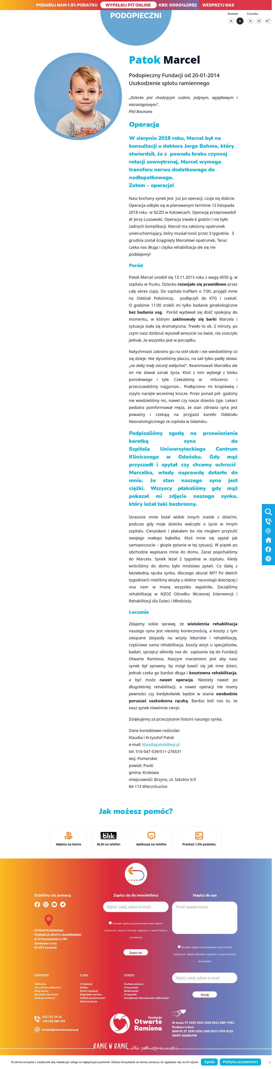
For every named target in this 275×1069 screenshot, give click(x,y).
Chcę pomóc (131, 987)
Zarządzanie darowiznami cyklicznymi (146, 998)
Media (83, 987)
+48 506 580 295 (53, 1021)
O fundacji (86, 984)
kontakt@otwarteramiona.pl (60, 1029)
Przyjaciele (130, 994)
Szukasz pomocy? (44, 998)
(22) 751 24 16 (52, 1017)
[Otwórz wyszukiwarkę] (268, 511)
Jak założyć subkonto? (47, 987)
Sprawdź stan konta (46, 994)
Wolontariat (131, 991)
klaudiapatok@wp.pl (161, 744)
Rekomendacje (88, 1001)
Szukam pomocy (133, 984)
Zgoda (209, 1062)
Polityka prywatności (92, 998)
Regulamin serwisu (91, 994)
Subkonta (40, 984)
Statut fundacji (89, 991)
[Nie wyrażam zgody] (269, 1062)
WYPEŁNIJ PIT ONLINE (129, 5)
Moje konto (41, 991)
